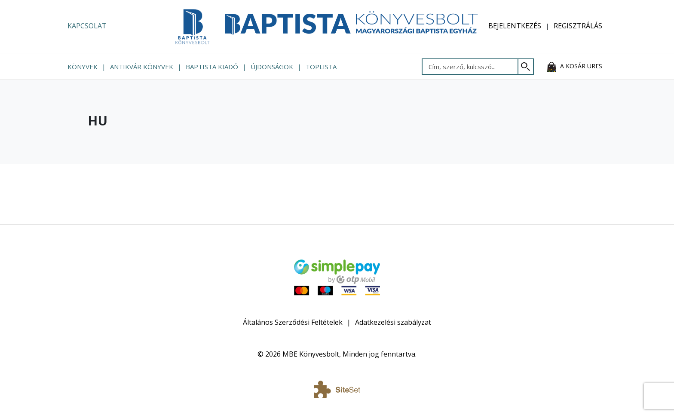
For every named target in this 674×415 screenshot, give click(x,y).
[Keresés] (526, 66)
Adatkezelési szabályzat (393, 322)
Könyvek (82, 66)
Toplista (321, 66)
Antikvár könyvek (141, 66)
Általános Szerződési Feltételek (293, 322)
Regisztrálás (578, 26)
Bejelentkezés (514, 26)
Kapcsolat (87, 26)
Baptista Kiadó (212, 66)
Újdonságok (272, 66)
